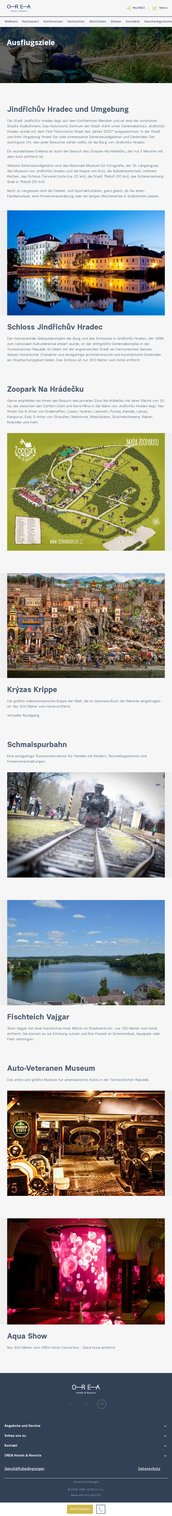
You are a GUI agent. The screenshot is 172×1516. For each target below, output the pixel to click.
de (102, 1404)
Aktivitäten (97, 21)
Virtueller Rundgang (23, 715)
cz (70, 1404)
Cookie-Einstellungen (86, 1482)
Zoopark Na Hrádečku (107, 151)
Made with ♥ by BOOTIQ (86, 1495)
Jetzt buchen (80, 1509)
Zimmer (116, 21)
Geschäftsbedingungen (24, 1469)
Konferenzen (53, 21)
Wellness (11, 21)
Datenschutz (149, 1469)
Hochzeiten (76, 21)
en (86, 1404)
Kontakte (133, 21)
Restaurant (30, 21)
